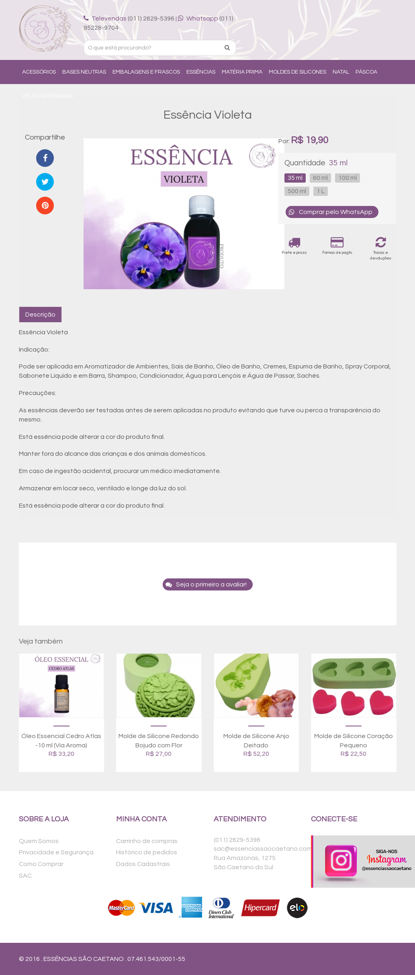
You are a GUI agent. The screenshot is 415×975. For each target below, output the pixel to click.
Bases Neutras (84, 72)
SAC (25, 875)
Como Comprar (41, 864)
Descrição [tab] (40, 314)
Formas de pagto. (337, 245)
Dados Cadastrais (143, 864)
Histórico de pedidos (146, 852)
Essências (200, 72)
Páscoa (366, 72)
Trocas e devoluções (381, 248)
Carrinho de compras (147, 841)
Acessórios (39, 72)
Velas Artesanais (47, 96)
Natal (341, 72)
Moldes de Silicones (297, 72)
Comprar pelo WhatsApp (329, 212)
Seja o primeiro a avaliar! (205, 584)
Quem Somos (39, 841)
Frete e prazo (293, 245)
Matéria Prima (242, 72)
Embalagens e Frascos (146, 72)
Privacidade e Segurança (56, 852)
